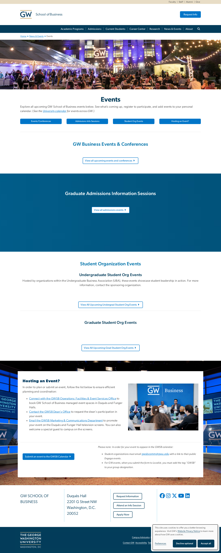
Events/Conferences (41, 121)
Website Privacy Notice (189, 531)
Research (155, 29)
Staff (181, 2)
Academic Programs (72, 29)
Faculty (172, 2)
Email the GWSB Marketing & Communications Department (66, 420)
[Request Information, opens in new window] (127, 496)
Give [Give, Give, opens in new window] (198, 2)
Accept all (206, 543)
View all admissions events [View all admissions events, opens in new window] (110, 210)
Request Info (190, 14)
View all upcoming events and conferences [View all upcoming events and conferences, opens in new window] (110, 160)
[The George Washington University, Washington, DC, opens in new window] (30, 540)
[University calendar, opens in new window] (54, 111)
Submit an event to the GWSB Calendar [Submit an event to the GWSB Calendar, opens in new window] (48, 456)
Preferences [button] (160, 543)
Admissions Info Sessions (87, 121)
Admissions (94, 29)
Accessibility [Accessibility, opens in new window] (141, 543)
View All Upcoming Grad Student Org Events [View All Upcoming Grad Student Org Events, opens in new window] (110, 348)
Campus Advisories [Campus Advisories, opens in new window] (141, 537)
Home (23, 36)
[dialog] (185, 537)
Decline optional (184, 543)
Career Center (137, 29)
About (189, 29)
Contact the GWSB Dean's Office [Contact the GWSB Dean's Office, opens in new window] (49, 411)
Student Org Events (133, 121)
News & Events (172, 29)
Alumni (189, 2)
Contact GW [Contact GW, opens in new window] (128, 543)
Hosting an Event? (180, 121)
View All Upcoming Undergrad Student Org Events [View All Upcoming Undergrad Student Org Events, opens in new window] (110, 304)
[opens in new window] (163, 498)
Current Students (115, 29)
